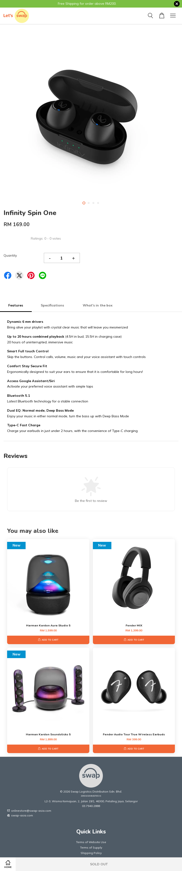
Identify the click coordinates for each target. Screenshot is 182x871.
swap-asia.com (20, 815)
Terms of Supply (91, 847)
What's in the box (98, 305)
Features (15, 305)
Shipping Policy (91, 853)
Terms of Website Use (91, 842)
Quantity (10, 255)
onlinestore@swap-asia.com (29, 810)
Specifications (53, 305)
